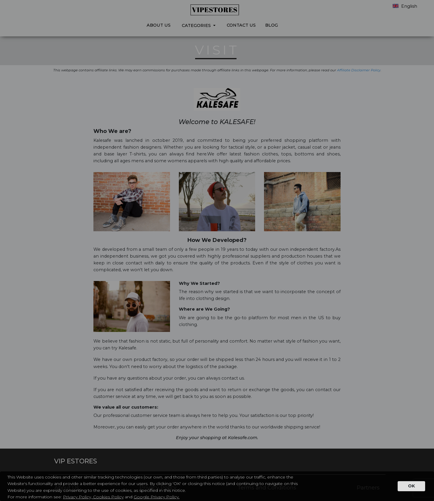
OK (411, 486)
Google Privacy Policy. (156, 497)
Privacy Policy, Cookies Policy (93, 497)
